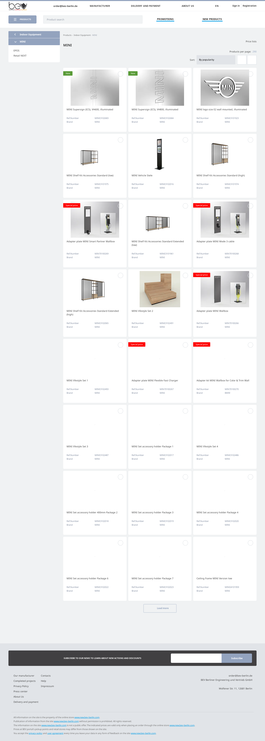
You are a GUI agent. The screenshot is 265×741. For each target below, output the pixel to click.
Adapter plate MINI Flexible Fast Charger (155, 380)
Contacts (46, 675)
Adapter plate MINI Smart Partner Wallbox (91, 241)
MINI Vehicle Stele (142, 175)
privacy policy (35, 733)
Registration (250, 5)
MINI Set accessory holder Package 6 (87, 578)
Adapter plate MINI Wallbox (212, 310)
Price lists (249, 41)
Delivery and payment (145, 6)
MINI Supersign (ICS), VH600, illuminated (90, 109)
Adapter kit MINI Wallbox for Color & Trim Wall (223, 380)
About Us (188, 6)
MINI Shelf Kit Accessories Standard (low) (90, 175)
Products (67, 35)
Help (43, 680)
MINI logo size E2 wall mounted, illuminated (222, 109)
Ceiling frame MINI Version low (214, 578)
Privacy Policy (21, 686)
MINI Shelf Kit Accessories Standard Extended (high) (93, 312)
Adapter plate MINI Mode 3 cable (215, 241)
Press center (21, 691)
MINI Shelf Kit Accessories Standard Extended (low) (158, 243)
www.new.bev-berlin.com (86, 717)
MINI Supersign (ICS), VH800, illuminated (155, 109)
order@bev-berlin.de (65, 6)
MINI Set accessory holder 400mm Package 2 (92, 512)
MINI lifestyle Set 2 (142, 310)
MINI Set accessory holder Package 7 (152, 578)
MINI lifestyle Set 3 (77, 446)
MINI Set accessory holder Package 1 (152, 446)
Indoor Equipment (82, 35)
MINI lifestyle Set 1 (77, 380)
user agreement (55, 733)
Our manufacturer (24, 675)
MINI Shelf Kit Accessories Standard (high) (221, 175)
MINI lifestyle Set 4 (207, 446)
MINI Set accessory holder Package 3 (152, 512)
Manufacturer (100, 6)
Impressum (47, 686)
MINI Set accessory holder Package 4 (217, 512)
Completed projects (25, 680)
